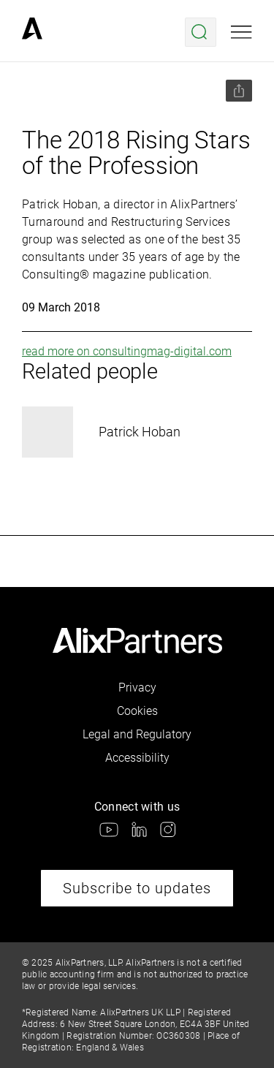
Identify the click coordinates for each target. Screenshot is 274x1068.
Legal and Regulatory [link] (137, 734)
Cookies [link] (137, 711)
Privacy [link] (137, 687)
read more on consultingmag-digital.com (127, 351)
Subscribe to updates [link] (137, 888)
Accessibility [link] (137, 758)
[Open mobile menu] (241, 32)
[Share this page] (239, 90)
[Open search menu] (200, 32)
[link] (32, 32)
